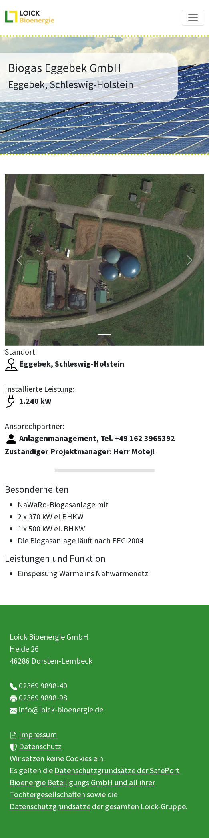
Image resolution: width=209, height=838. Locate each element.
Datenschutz (40, 746)
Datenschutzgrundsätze (50, 806)
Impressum (38, 734)
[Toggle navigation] (193, 18)
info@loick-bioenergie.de (61, 709)
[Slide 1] (104, 334)
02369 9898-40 (43, 685)
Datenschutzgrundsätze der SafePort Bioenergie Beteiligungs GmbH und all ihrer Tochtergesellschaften (95, 782)
